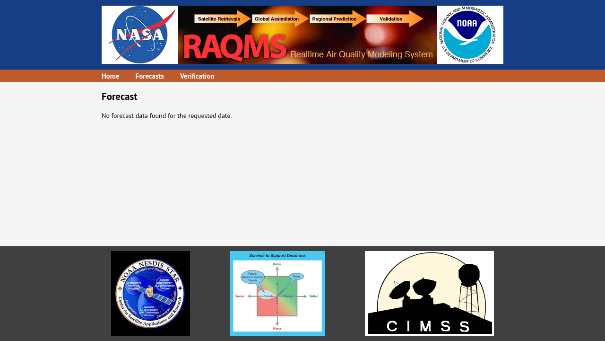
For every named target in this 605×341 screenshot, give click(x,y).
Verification (197, 76)
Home (111, 76)
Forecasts (150, 76)
